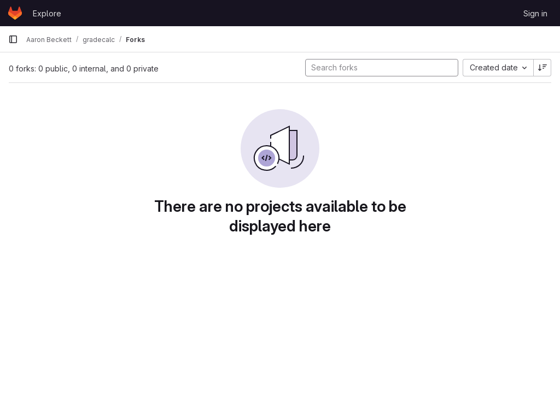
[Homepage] (15, 13)
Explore (47, 13)
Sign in (535, 13)
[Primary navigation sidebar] (13, 39)
